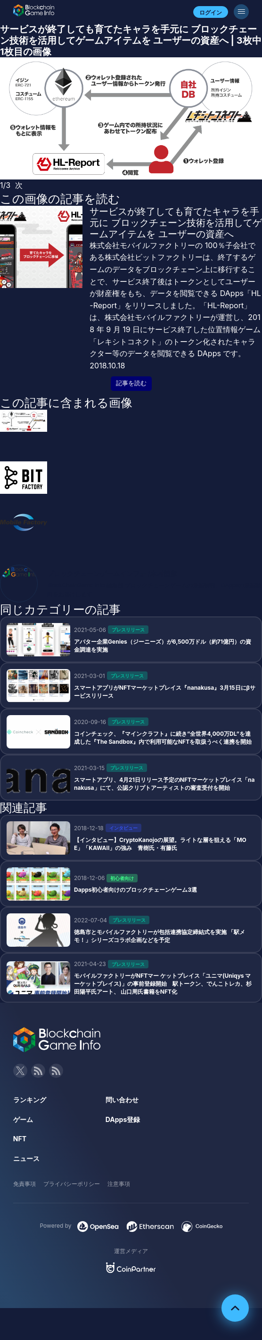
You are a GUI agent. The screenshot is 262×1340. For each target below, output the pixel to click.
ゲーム (23, 1119)
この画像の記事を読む (60, 199)
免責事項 (24, 1183)
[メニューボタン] (241, 11)
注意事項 (118, 1183)
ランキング (29, 1100)
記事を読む (131, 383)
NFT (19, 1139)
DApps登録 (123, 1119)
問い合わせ (122, 1100)
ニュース (26, 1158)
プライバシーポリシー (71, 1183)
